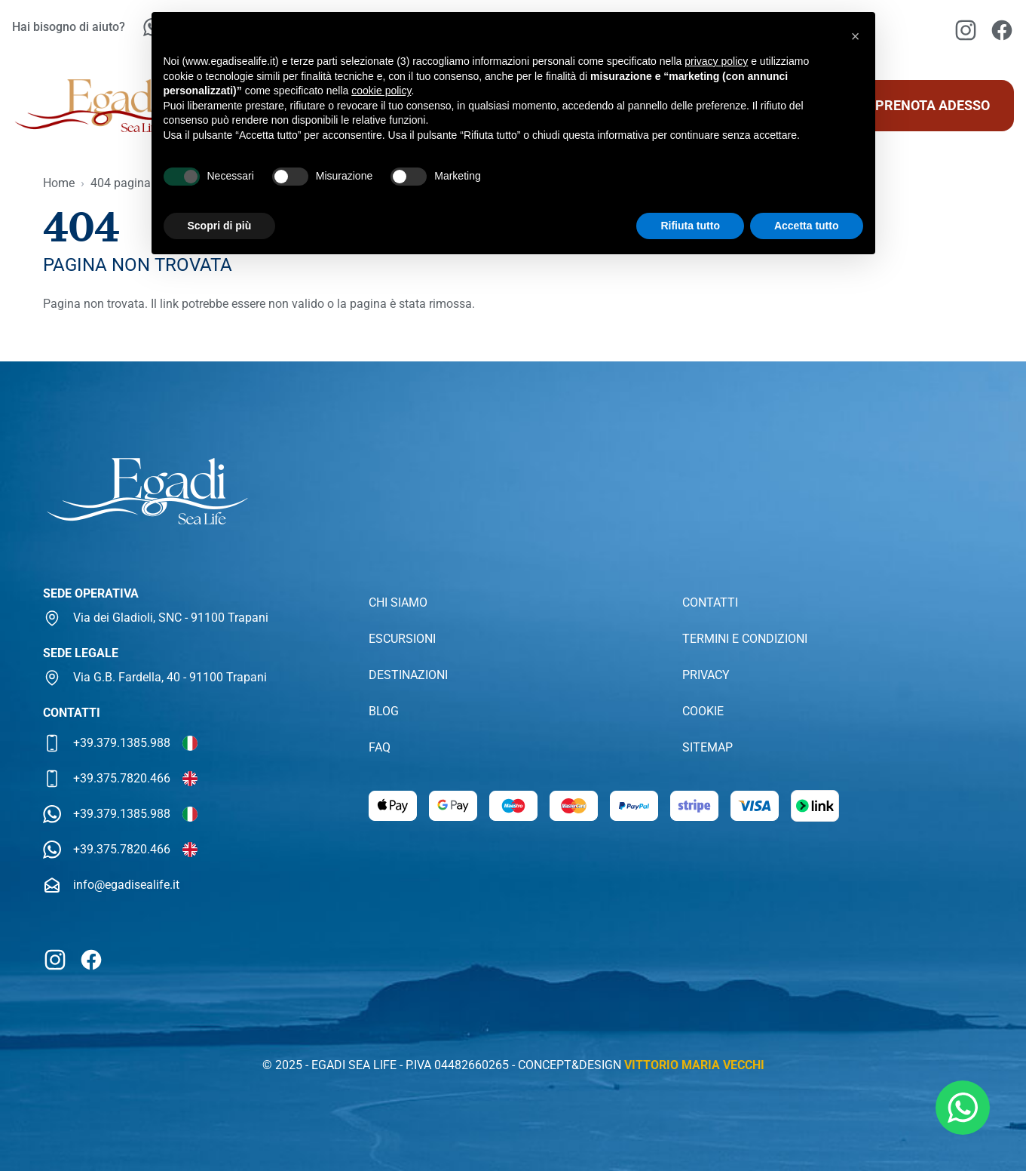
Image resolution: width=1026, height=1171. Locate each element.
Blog (384, 711)
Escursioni (402, 639)
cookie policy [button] (381, 91)
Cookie (703, 711)
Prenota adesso (932, 105)
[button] (856, 36)
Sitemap (707, 747)
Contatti (710, 602)
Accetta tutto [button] (806, 226)
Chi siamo (398, 602)
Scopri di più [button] (220, 226)
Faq (379, 747)
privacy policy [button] (716, 61)
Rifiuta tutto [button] (690, 226)
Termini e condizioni (744, 639)
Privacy (706, 675)
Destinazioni (408, 675)
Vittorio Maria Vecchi (694, 1065)
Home (59, 183)
